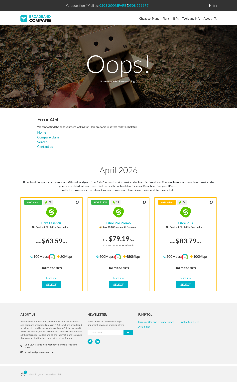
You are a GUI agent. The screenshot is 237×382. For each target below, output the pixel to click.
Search (42, 142)
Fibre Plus (185, 223)
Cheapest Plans (149, 18)
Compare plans (48, 137)
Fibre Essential (51, 223)
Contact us (45, 147)
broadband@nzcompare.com (37, 352)
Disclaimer (144, 326)
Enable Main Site (189, 321)
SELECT (51, 284)
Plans (166, 18)
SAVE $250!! (100, 202)
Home (41, 132)
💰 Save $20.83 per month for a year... (118, 227)
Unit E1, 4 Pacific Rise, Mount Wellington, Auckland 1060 (49, 346)
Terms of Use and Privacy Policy (156, 321)
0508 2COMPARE (112, 5)
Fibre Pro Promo (118, 223)
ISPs (176, 18)
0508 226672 (138, 5)
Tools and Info (191, 18)
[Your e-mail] (106, 332)
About (208, 18)
